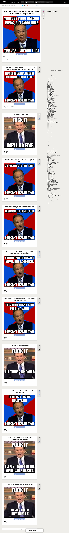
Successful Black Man (51, 193)
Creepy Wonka (49, 97)
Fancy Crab (49, 107)
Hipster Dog (49, 125)
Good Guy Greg (50, 117)
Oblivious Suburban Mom (52, 150)
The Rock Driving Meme (51, 196)
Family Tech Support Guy (52, 106)
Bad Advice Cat (50, 82)
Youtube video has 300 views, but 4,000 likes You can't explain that (19, 252)
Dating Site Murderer (51, 98)
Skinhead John (49, 186)
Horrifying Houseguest (51, 130)
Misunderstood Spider (51, 148)
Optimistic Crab (50, 153)
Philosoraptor (49, 158)
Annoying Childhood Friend (52, 77)
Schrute (48, 172)
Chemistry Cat (49, 90)
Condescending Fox (51, 92)
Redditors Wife (49, 165)
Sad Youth (49, 170)
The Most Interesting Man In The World (54, 195)
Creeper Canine (50, 96)
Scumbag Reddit (50, 177)
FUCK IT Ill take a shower (20, 346)
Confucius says (50, 93)
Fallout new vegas (50, 105)
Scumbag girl (49, 176)
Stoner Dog (49, 191)
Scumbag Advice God (51, 174)
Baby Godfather (50, 81)
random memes (22, 2)
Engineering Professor (51, 102)
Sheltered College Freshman (52, 182)
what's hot (13, 2)
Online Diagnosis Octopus (52, 152)
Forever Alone (49, 109)
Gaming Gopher (50, 115)
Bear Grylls (49, 84)
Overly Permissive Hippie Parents (53, 155)
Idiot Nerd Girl (49, 132)
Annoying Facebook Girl (51, 78)
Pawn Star (49, 157)
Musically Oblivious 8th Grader (53, 149)
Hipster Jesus (49, 127)
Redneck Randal (50, 166)
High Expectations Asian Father (53, 122)
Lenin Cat (48, 144)
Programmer (49, 161)
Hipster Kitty (49, 128)
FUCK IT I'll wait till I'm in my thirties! (20, 485)
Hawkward (49, 120)
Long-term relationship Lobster (53, 145)
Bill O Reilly (49, 85)
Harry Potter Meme (50, 129)
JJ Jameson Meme (50, 138)
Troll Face (49, 198)
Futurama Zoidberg (50, 114)
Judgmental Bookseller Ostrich (53, 140)
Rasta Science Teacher (51, 163)
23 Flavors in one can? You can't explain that (19, 160)
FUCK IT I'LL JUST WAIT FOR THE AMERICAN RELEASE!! (20, 438)
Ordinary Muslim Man (51, 154)
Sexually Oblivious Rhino (51, 181)
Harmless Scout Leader (51, 119)
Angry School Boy (50, 76)
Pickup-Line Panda (50, 160)
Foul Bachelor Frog (50, 110)
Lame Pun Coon (50, 143)
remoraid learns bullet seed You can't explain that (19, 391)
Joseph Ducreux (50, 139)
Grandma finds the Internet (52, 118)
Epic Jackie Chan (50, 103)
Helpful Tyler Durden (51, 121)
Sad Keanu (49, 169)
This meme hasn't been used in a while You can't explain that (19, 299)
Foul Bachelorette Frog (51, 111)
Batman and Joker (50, 83)
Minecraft (48, 146)
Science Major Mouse (51, 173)
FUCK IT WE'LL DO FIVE (19, 114)
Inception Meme (50, 134)
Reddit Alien (49, 164)
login (65, 2)
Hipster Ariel (49, 123)
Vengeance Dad (50, 200)
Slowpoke (48, 187)
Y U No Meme (49, 203)
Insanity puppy (49, 135)
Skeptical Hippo (50, 185)
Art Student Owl (50, 80)
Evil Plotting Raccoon (51, 104)
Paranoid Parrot (50, 156)
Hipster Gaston (50, 126)
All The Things (49, 75)
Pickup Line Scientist (51, 159)
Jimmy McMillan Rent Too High (53, 137)
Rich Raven (49, 168)
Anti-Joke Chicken (50, 79)
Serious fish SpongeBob (51, 180)
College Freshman (50, 91)
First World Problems (51, 108)
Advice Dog (49, 73)
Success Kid (49, 192)
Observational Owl (50, 151)
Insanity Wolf (49, 136)
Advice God (49, 74)
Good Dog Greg (50, 116)
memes (37, 5)
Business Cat (49, 86)
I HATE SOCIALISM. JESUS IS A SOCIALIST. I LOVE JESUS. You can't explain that (19, 68)
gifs (40, 5)
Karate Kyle (49, 142)
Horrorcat (48, 131)
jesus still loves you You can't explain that (19, 207)
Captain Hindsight (50, 89)
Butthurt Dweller (50, 88)
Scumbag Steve (50, 179)
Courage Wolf (49, 94)
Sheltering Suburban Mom (52, 184)
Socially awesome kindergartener (53, 188)
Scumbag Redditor (50, 178)
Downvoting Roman (50, 100)
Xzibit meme (49, 202)
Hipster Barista (49, 124)
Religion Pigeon (50, 167)
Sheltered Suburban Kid (51, 183)
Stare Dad (49, 190)
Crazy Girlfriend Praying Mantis (53, 95)
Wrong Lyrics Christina (51, 201)
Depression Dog (50, 99)
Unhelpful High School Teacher (53, 199)
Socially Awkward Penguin (52, 189)
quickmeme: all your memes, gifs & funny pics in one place (5, 2)
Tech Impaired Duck (50, 194)
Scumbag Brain (50, 175)
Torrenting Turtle (50, 197)
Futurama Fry (49, 113)
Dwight (48, 101)
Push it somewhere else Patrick (53, 162)
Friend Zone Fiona (50, 112)
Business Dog (49, 87)
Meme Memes (49, 147)
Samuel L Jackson (50, 171)
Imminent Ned (49, 133)
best (18, 2)
